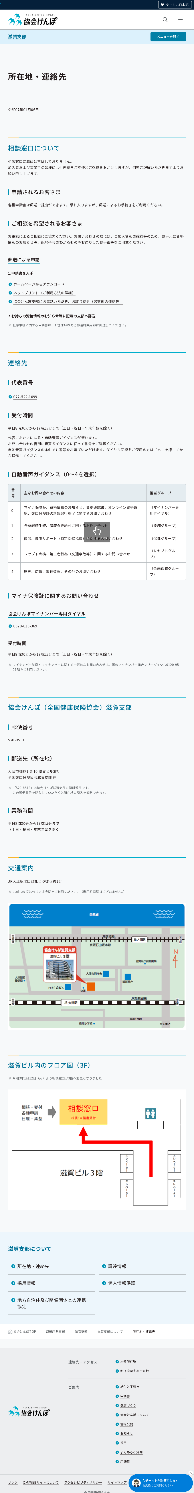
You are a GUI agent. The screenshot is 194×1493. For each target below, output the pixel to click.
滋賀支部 (17, 36)
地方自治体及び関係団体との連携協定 (51, 1302)
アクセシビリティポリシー (83, 1482)
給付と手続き (130, 1387)
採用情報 (26, 1283)
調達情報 (117, 1266)
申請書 (125, 1396)
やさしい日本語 (177, 4)
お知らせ (126, 1433)
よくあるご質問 (131, 1452)
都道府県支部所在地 (134, 1371)
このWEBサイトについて (41, 1482)
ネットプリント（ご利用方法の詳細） (44, 292)
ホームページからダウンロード (39, 284)
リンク (13, 1482)
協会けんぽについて (134, 1415)
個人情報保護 (122, 1283)
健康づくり (128, 1405)
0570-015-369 (25, 626)
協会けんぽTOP (24, 1331)
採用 (123, 1443)
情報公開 (126, 1424)
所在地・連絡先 (33, 1266)
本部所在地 (128, 1361)
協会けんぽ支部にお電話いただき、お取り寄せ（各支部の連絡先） (68, 301)
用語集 (125, 1461)
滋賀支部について (30, 1248)
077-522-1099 (25, 396)
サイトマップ (117, 1482)
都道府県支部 (55, 1331)
